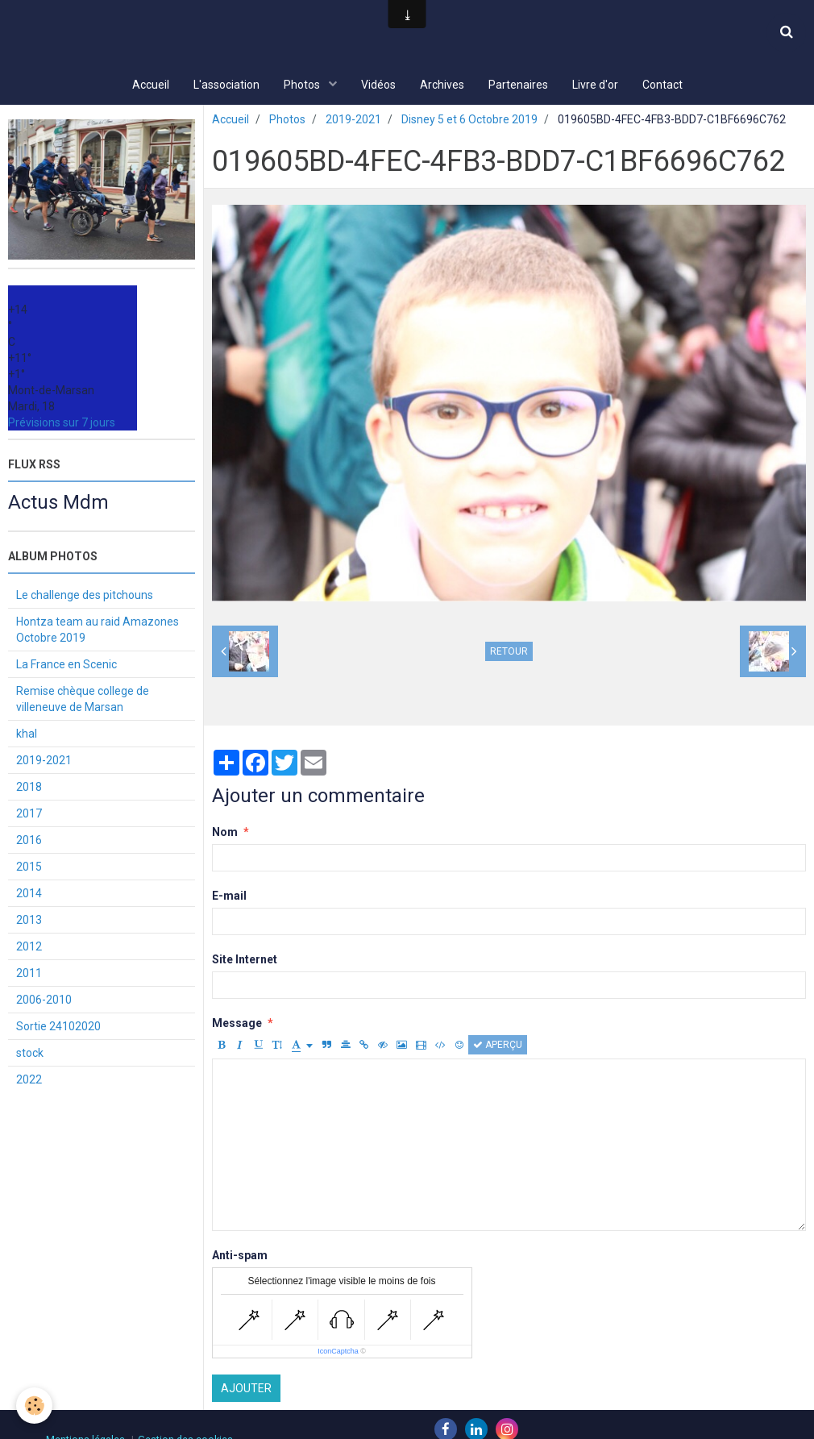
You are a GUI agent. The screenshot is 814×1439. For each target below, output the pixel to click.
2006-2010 (44, 1001)
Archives (442, 84)
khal (26, 735)
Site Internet (244, 960)
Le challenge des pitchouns (84, 596)
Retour (509, 653)
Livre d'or (595, 84)
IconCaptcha (338, 1353)
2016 (29, 841)
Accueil (150, 84)
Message (237, 1024)
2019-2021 (353, 120)
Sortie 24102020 (58, 1027)
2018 (29, 788)
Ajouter (246, 1389)
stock (30, 1054)
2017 (29, 815)
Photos (303, 84)
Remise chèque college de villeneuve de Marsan (82, 700)
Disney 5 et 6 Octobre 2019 (469, 120)
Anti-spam (240, 1256)
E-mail (229, 897)
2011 (29, 974)
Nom (225, 833)
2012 (29, 948)
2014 (29, 894)
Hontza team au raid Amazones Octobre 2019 (97, 631)
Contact (662, 84)
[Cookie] (34, 1405)
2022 (29, 1081)
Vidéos (378, 84)
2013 (29, 921)
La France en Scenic (66, 665)
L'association (226, 84)
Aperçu (497, 1046)
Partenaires (518, 84)
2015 (29, 868)
